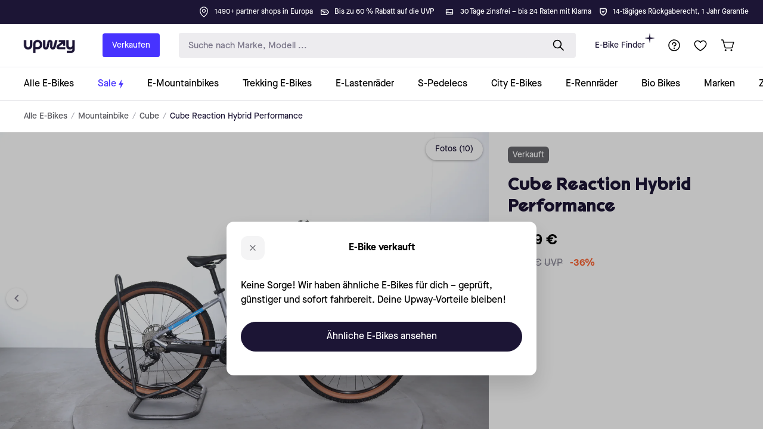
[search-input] (358, 45)
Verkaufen (131, 45)
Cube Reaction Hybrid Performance (236, 116)
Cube (149, 116)
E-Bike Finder (625, 41)
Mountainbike (103, 116)
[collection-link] (55, 83)
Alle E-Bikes (45, 116)
